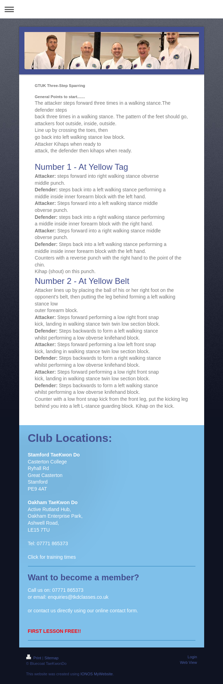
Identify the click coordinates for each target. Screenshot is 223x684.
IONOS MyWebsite (96, 674)
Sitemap (51, 658)
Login (192, 657)
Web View (188, 662)
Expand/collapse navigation (111, 9)
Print (34, 658)
